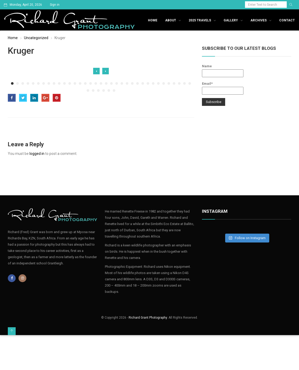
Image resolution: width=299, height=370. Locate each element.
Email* (222, 88)
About (170, 20)
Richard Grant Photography (148, 317)
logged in (36, 153)
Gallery (231, 20)
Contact (287, 20)
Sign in (54, 5)
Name (222, 70)
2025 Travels (200, 20)
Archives (258, 20)
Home (152, 20)
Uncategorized (36, 38)
